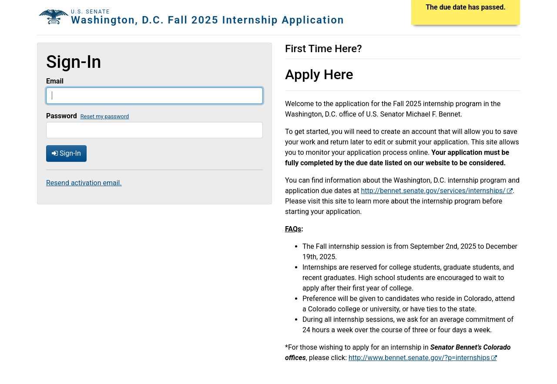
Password (61, 116)
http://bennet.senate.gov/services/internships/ (433, 191)
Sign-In (66, 153)
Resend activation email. (84, 183)
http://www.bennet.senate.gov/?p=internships (419, 358)
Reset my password (105, 116)
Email (55, 81)
